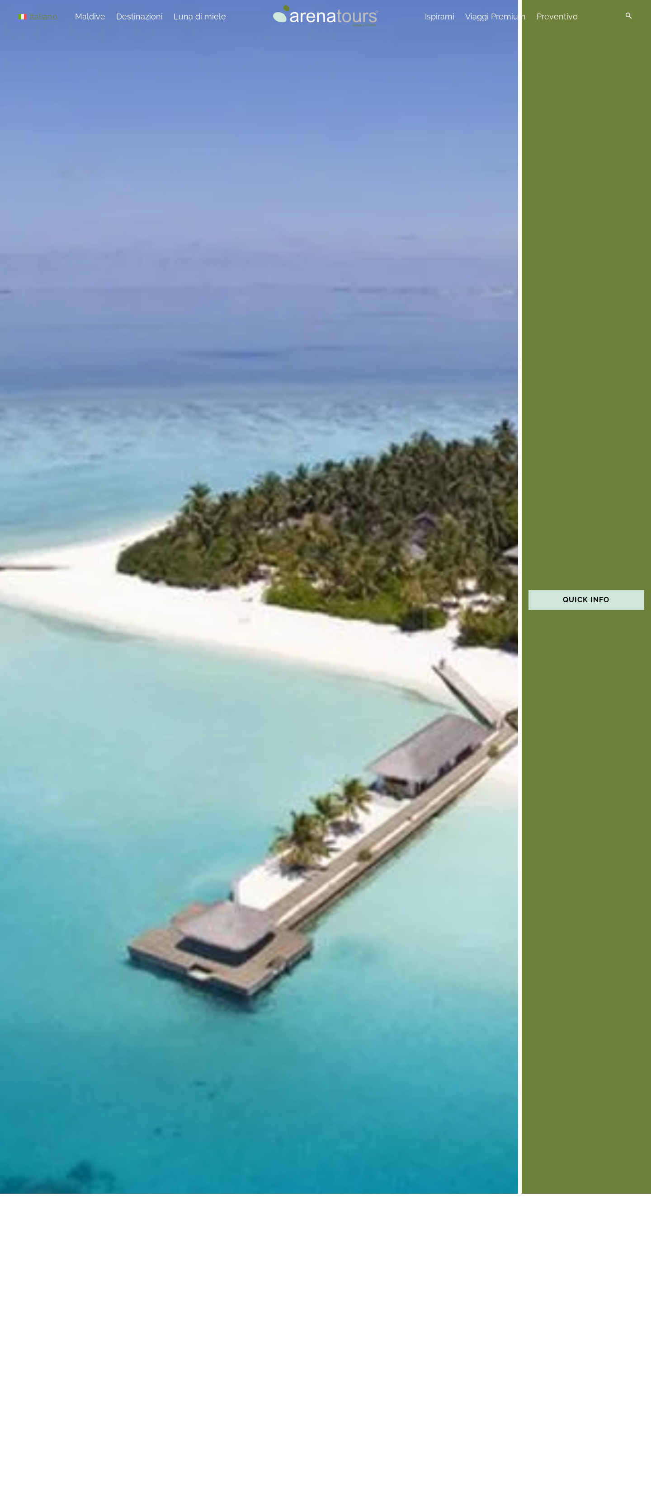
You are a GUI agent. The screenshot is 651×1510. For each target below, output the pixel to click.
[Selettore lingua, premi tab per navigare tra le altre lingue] (50, 16)
